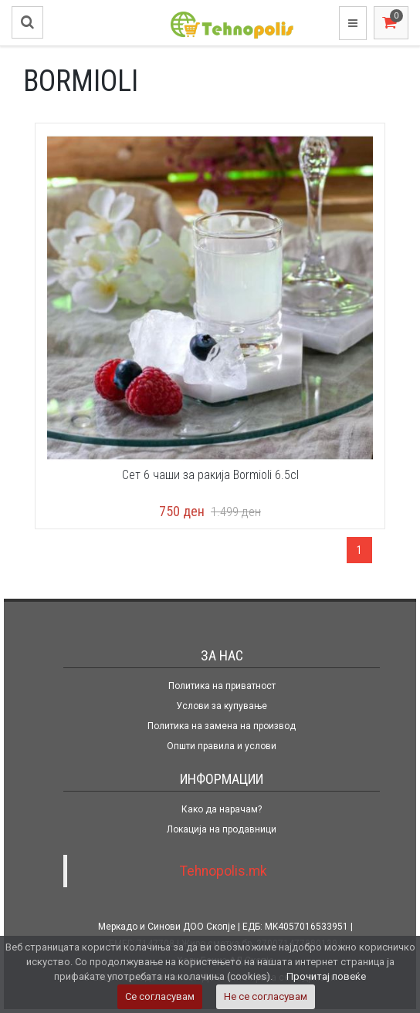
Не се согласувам (265, 996)
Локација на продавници (221, 829)
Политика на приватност (222, 685)
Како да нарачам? (221, 809)
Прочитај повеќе (326, 976)
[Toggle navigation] (353, 23)
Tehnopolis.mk (223, 871)
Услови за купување (221, 706)
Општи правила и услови (221, 746)
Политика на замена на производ (221, 726)
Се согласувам (160, 996)
